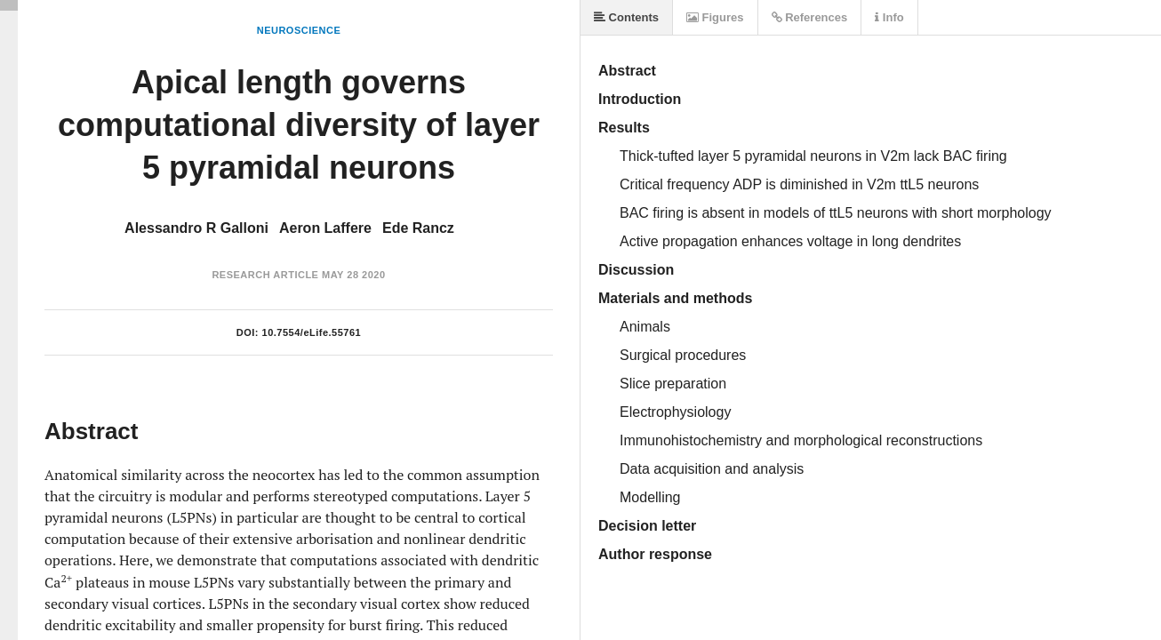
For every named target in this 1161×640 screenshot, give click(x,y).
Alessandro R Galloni (196, 228)
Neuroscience (299, 30)
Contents (626, 17)
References (810, 17)
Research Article (265, 274)
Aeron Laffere (325, 228)
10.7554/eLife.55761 (312, 332)
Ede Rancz (418, 228)
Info (889, 17)
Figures (715, 17)
